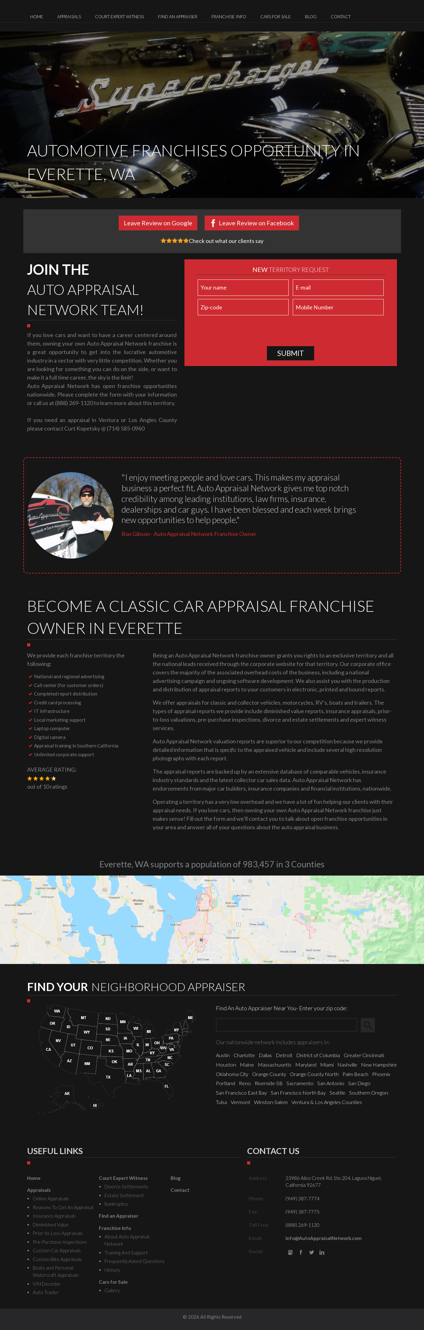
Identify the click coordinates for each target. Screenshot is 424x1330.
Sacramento (300, 1083)
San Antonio (330, 1083)
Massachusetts (274, 1065)
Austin (223, 1055)
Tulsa (221, 1102)
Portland (225, 1083)
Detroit (284, 1055)
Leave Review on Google (158, 223)
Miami (327, 1065)
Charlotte (244, 1055)
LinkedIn (322, 1253)
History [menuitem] (112, 1270)
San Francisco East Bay (241, 1093)
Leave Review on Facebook (256, 223)
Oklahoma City (232, 1074)
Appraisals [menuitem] (69, 16)
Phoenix (381, 1074)
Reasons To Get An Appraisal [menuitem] (63, 1207)
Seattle (337, 1093)
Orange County (269, 1074)
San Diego (359, 1083)
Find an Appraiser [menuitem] (177, 16)
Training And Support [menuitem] (126, 1252)
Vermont (240, 1102)
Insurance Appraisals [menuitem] (54, 1216)
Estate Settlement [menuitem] (124, 1195)
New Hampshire (379, 1065)
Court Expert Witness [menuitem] (119, 16)
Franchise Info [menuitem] (229, 16)
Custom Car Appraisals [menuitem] (57, 1250)
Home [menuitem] (36, 16)
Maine (247, 1065)
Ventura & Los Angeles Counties (326, 1102)
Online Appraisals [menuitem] (51, 1198)
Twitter (311, 1253)
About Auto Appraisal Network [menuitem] (127, 1240)
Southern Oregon (368, 1093)
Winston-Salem (271, 1102)
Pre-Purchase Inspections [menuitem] (60, 1242)
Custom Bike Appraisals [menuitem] (57, 1259)
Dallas (265, 1055)
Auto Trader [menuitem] (46, 1292)
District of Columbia (318, 1055)
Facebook (301, 1253)
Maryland (305, 1065)
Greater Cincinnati (364, 1055)
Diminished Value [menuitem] (51, 1224)
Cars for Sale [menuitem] (275, 16)
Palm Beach (355, 1074)
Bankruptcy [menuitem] (116, 1204)
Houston (226, 1065)
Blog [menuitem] (311, 16)
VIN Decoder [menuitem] (47, 1284)
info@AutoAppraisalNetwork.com (323, 1238)
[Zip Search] (286, 1025)
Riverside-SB (269, 1083)
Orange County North (314, 1074)
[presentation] (243, 332)
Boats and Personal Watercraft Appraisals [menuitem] (56, 1271)
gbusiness (290, 1253)
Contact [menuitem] (341, 16)
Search (370, 1025)
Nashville (347, 1065)
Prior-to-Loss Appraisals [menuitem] (58, 1233)
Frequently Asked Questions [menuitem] (135, 1261)
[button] (29, 778)
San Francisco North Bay (298, 1093)
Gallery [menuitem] (112, 1290)
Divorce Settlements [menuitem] (126, 1186)
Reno (245, 1083)
